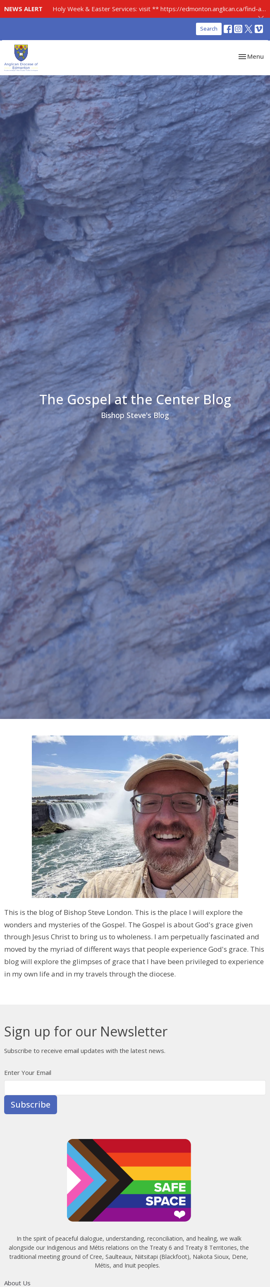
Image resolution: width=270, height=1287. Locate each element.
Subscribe (30, 1104)
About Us (17, 1283)
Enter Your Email (27, 1072)
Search (208, 28)
